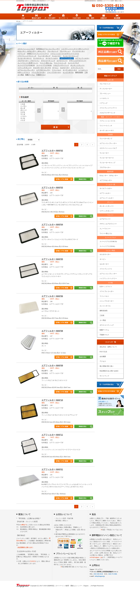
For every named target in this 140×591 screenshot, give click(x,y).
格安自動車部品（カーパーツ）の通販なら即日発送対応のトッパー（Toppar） (35, 0)
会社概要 (103, 356)
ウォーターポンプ (44, 56)
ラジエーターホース (25, 58)
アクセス (103, 361)
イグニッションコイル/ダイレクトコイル (64, 53)
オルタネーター (105, 254)
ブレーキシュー (65, 51)
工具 (86, 72)
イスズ (27, 120)
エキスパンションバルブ (26, 49)
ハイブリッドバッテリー (108, 278)
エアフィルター (105, 193)
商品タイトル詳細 (55, 166)
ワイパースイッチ (60, 63)
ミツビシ (27, 116)
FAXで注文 (103, 352)
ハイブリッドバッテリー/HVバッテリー (75, 49)
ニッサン (27, 106)
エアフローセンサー (43, 70)
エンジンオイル (68, 72)
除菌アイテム (30, 75)
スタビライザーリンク (61, 65)
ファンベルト (56, 70)
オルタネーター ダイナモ (42, 68)
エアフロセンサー (106, 180)
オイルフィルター (52, 58)
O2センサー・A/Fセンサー (109, 175)
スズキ (27, 112)
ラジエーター (56, 56)
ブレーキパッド (52, 51)
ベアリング (21, 53)
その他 (110, 283)
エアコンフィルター (82, 58)
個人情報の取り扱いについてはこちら (74, 567)
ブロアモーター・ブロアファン (29, 61)
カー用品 (21, 75)
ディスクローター (78, 51)
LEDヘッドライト (24, 72)
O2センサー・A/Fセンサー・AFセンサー (32, 51)
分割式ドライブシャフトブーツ (38, 53)
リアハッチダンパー (25, 68)
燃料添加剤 (79, 72)
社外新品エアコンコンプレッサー (48, 49)
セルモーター (64, 68)
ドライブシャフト (77, 68)
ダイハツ (27, 110)
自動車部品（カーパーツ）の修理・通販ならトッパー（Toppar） (68, 586)
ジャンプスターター (54, 72)
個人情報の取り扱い (107, 366)
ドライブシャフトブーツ (108, 108)
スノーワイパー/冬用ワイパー (28, 63)
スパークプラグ (73, 63)
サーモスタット (38, 58)
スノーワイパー (105, 228)
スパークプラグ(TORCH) (26, 65)
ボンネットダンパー (77, 65)
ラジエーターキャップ (70, 56)
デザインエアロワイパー (77, 61)
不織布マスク (41, 75)
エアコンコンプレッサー (26, 70)
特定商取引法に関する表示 (109, 371)
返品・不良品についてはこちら (112, 529)
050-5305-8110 (108, 5)
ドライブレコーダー (38, 72)
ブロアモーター (105, 167)
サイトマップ (104, 376)
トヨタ (27, 104)
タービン (55, 68)
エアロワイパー (62, 61)
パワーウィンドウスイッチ (27, 56)
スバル (27, 118)
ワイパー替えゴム (46, 63)
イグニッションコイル (107, 121)
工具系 (102, 315)
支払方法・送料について (108, 347)
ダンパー (110, 202)
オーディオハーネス (70, 70)
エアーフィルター (66, 58)
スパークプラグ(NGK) (44, 65)
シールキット (83, 70)
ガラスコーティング (48, 61)
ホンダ (27, 108)
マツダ (27, 114)
